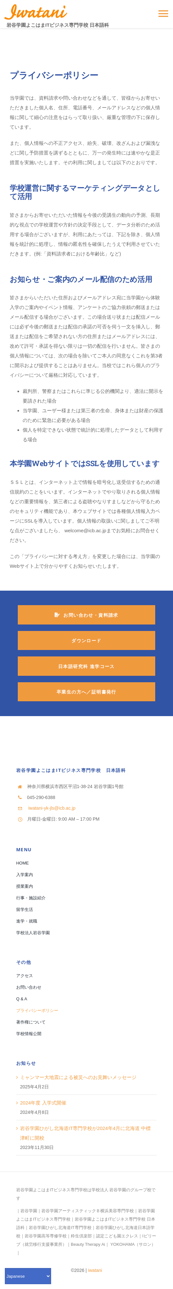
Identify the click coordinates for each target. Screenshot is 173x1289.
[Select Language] (28, 1276)
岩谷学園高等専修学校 (46, 1236)
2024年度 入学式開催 (43, 1102)
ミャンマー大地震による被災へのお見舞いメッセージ (78, 1077)
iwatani (95, 1270)
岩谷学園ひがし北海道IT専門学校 (60, 1227)
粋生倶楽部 (81, 1236)
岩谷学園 (28, 1210)
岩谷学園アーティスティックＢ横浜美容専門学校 (87, 1210)
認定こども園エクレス (117, 1236)
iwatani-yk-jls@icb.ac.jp (51, 808)
